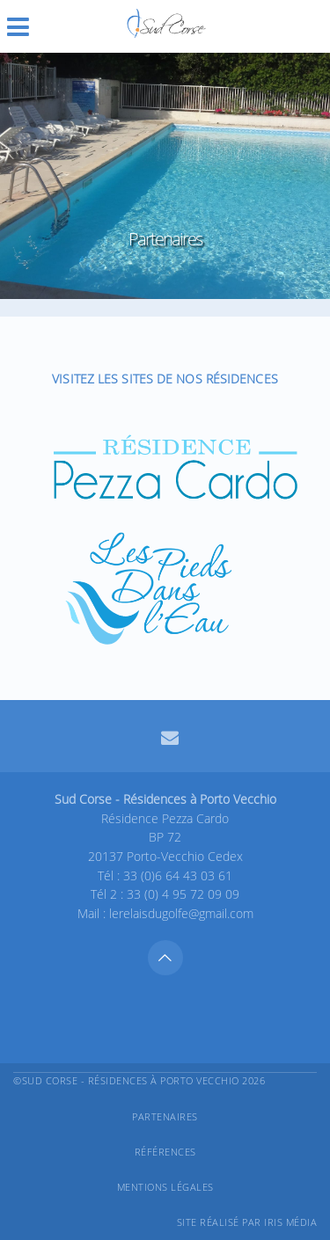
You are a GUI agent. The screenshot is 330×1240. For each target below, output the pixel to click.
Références (165, 1151)
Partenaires (165, 1116)
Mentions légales (165, 1186)
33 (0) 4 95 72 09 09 (183, 894)
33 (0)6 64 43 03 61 (177, 875)
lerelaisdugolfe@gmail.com (181, 913)
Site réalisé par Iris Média (247, 1222)
